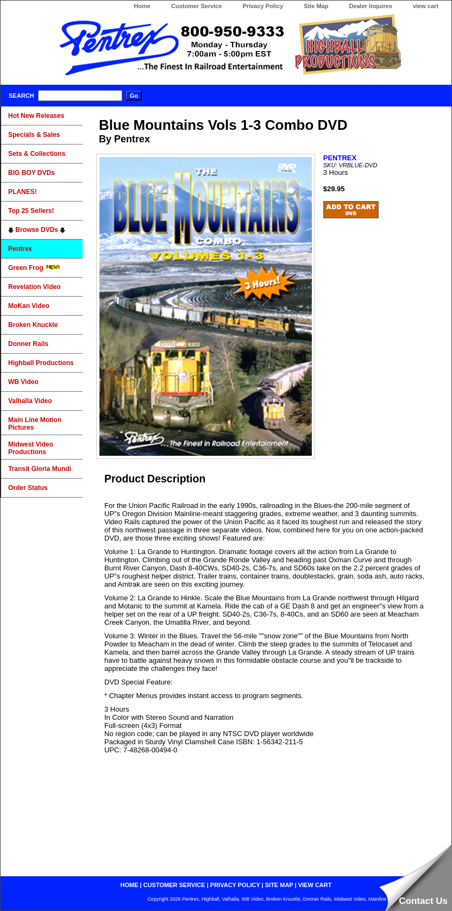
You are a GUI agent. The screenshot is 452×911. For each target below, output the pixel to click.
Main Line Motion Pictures (34, 423)
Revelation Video (34, 287)
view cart (425, 6)
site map (279, 885)
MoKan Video (28, 306)
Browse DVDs (36, 230)
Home (142, 6)
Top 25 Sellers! (31, 211)
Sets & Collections (36, 154)
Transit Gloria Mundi (39, 469)
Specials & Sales (34, 135)
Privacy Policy (263, 6)
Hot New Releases (36, 116)
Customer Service (196, 6)
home (130, 885)
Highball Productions (41, 363)
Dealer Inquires (370, 6)
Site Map (316, 6)
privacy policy (235, 885)
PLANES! (22, 192)
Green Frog (34, 268)
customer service (174, 885)
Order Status (28, 488)
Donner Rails (28, 344)
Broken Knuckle (33, 325)
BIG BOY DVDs (31, 173)
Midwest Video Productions (30, 448)
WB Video (23, 382)
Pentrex (20, 249)
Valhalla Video (30, 401)
